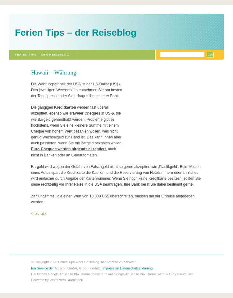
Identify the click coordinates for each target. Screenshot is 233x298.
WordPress (58, 280)
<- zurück (39, 213)
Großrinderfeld (90, 268)
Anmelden (75, 280)
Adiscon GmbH (66, 268)
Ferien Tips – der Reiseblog (75, 32)
